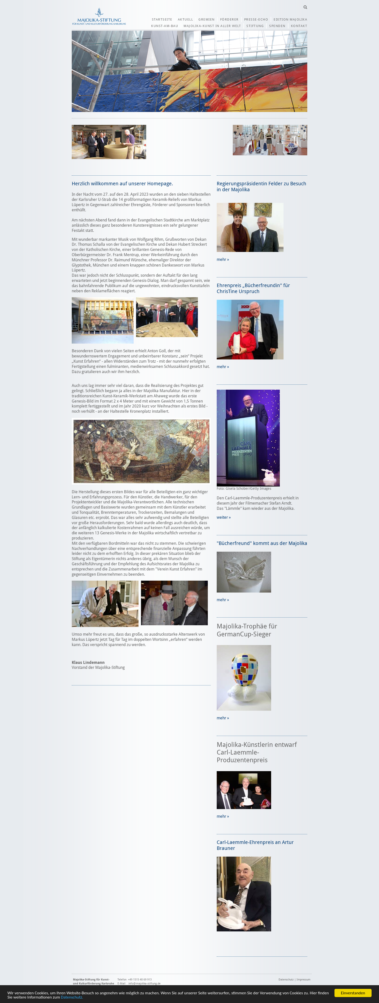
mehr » (223, 259)
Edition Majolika (290, 19)
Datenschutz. (72, 997)
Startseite (162, 19)
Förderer (229, 19)
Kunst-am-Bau (164, 26)
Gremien (206, 19)
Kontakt (299, 26)
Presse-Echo (256, 19)
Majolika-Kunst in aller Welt (212, 26)
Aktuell (185, 19)
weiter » (224, 517)
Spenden (277, 26)
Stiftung (255, 26)
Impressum (303, 979)
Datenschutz (286, 979)
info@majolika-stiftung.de (144, 983)
